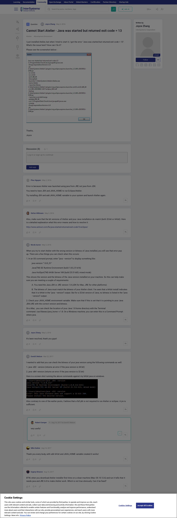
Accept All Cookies (145, 508)
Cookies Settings (125, 508)
